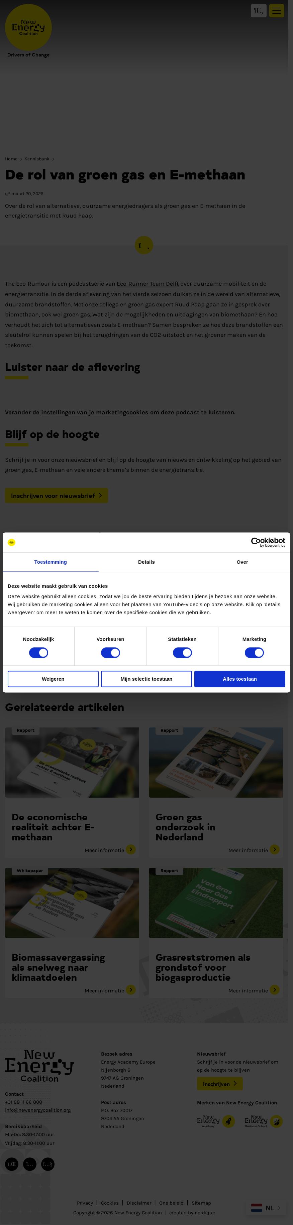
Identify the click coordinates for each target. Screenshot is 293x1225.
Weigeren (53, 679)
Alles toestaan (240, 679)
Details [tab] (146, 562)
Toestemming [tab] (50, 562)
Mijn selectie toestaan (146, 679)
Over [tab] (242, 562)
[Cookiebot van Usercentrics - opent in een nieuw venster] (256, 542)
